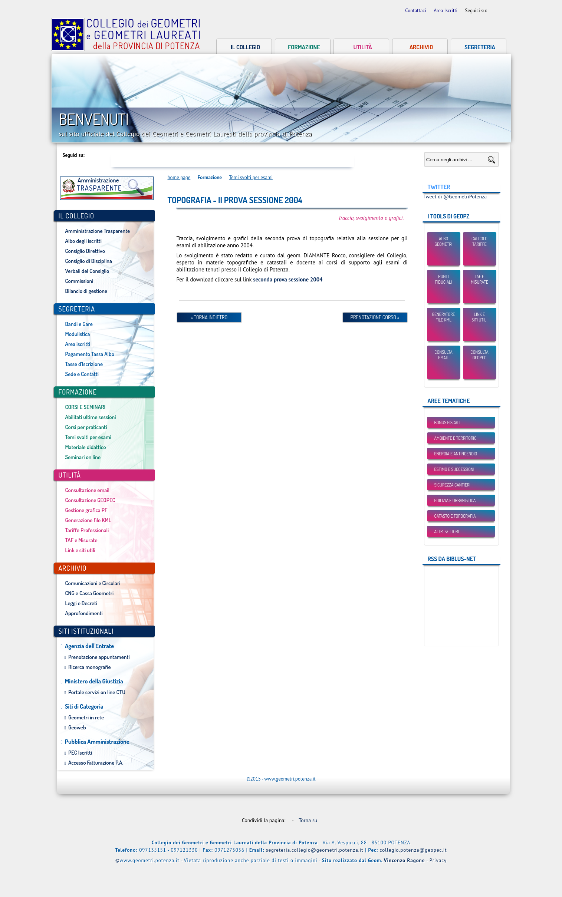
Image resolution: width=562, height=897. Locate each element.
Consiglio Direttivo (85, 250)
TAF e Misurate (81, 540)
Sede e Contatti (82, 373)
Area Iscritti (446, 10)
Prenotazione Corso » (375, 317)
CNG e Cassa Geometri (89, 593)
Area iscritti (78, 343)
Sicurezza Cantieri (452, 485)
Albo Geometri (444, 241)
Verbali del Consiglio (87, 270)
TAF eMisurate (479, 279)
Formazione (304, 47)
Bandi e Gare (79, 323)
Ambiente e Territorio (455, 438)
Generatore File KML (443, 317)
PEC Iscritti (80, 752)
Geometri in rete (86, 717)
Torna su (309, 820)
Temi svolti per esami (88, 437)
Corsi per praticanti (86, 427)
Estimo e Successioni (454, 469)
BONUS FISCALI (447, 422)
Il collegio (245, 47)
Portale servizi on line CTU (96, 692)
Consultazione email (87, 490)
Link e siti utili (80, 550)
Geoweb (77, 727)
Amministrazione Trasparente (97, 230)
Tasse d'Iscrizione (84, 363)
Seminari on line (83, 457)
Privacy (438, 860)
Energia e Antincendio (455, 453)
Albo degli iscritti (83, 240)
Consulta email (443, 354)
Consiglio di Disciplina (88, 260)
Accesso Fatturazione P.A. (95, 762)
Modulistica (77, 333)
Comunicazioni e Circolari (93, 583)
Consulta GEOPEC (479, 354)
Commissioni (79, 280)
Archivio (421, 47)
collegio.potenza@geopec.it (413, 850)
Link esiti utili (479, 317)
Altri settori (446, 531)
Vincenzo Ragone (404, 860)
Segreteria (479, 47)
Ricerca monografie (89, 666)
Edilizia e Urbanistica (455, 500)
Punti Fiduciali (443, 279)
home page (179, 177)
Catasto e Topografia (455, 516)
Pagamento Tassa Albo (89, 353)
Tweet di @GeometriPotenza (455, 196)
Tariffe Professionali (87, 530)
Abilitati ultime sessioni (90, 417)
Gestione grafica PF (86, 510)
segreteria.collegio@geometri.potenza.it (314, 850)
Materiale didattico (85, 447)
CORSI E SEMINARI (85, 406)
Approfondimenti (84, 613)
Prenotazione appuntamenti (99, 656)
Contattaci (416, 10)
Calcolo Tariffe (479, 241)
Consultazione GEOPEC (90, 500)
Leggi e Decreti (81, 603)
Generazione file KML (88, 520)
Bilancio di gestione (86, 290)
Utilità (362, 47)
